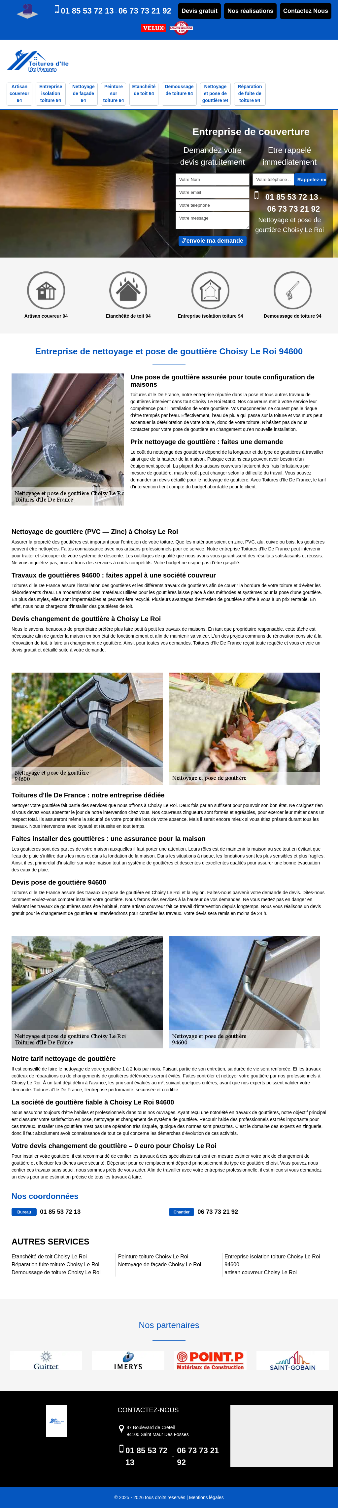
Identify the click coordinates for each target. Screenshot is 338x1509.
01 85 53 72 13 (87, 10)
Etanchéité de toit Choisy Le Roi (49, 1257)
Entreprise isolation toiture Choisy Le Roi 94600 (272, 1261)
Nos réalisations (250, 11)
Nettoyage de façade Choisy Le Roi (159, 1265)
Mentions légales (206, 1498)
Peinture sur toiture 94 (113, 94)
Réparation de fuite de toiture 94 (250, 94)
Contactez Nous (305, 11)
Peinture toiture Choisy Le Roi (153, 1257)
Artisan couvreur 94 (19, 94)
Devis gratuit (200, 11)
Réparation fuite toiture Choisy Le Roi (55, 1265)
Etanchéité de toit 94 (143, 91)
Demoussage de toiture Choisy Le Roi (56, 1273)
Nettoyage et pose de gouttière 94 (215, 94)
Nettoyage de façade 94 (83, 94)
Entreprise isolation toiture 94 (50, 94)
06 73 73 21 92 (144, 10)
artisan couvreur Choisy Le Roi (260, 1273)
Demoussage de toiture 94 (179, 91)
